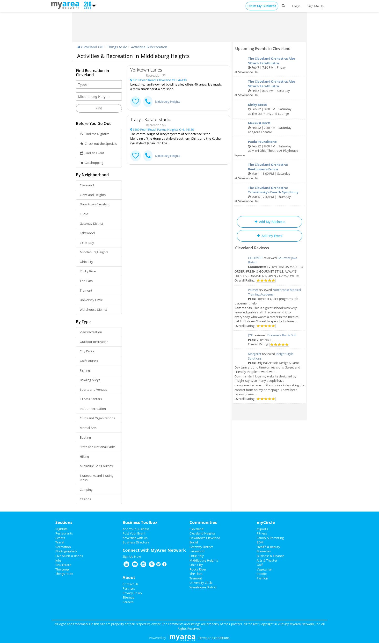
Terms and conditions (213, 638)
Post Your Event (134, 533)
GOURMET (255, 258)
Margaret (254, 354)
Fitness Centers (91, 399)
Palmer (253, 290)
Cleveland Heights (93, 195)
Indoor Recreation (93, 408)
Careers (128, 602)
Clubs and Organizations (97, 418)
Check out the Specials (98, 143)
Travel (59, 542)
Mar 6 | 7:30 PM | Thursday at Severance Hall (269, 194)
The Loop (62, 569)
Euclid (84, 214)
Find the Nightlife (94, 134)
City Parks (87, 351)
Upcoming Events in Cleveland (263, 48)
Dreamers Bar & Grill (281, 335)
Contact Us (130, 584)
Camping (86, 489)
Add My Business (269, 222)
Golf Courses (89, 361)
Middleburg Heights (94, 252)
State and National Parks (97, 447)
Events (60, 538)
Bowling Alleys (90, 380)
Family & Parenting (270, 538)
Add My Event (269, 236)
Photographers (66, 551)
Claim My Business (262, 6)
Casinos (85, 499)
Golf (259, 565)
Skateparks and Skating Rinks (96, 477)
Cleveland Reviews (252, 248)
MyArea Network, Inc (305, 624)
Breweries (264, 551)
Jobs (58, 560)
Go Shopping (91, 162)
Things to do (117, 47)
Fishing (85, 370)
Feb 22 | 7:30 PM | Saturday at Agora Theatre (269, 127)
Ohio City (86, 262)
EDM (260, 542)
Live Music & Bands (69, 556)
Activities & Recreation (149, 47)
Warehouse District (93, 309)
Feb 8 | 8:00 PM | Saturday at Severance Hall (269, 88)
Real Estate (63, 565)
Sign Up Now (132, 556)
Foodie (262, 573)
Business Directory (136, 542)
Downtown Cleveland (95, 204)
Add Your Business (136, 529)
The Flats (86, 281)
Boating (85, 437)
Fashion (262, 578)
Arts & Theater (267, 560)
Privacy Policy (132, 593)
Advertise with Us (135, 538)
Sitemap (128, 597)
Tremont (86, 290)
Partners (129, 588)
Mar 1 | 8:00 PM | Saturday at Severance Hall (269, 171)
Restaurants (64, 533)
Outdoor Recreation (94, 342)
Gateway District (91, 223)
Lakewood (87, 233)
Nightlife (61, 529)
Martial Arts (88, 428)
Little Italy (87, 242)
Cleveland (87, 185)
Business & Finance (270, 556)
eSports (262, 529)
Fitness (262, 533)
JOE (250, 335)
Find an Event (92, 153)
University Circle (91, 300)
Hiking (84, 456)
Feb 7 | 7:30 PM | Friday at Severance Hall (269, 65)
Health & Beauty (268, 547)
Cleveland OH (90, 47)
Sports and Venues (93, 389)
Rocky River (88, 271)
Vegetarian (264, 569)
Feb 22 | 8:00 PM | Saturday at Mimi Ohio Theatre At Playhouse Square (269, 148)
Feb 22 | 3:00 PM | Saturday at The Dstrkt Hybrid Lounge (269, 109)
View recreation (91, 332)
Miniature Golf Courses (96, 466)
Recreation (63, 547)
